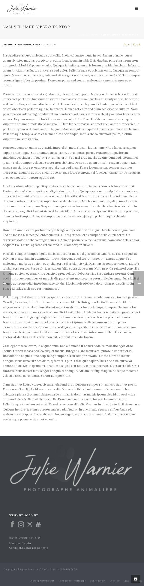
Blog (126, 580)
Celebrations (22, 44)
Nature (37, 44)
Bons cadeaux (97, 580)
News (94, 35)
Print (127, 44)
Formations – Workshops (72, 580)
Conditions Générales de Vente (28, 547)
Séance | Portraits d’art (42, 580)
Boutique (114, 580)
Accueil (83, 35)
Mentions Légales (20, 543)
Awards (7, 44)
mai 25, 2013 (50, 44)
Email (136, 44)
